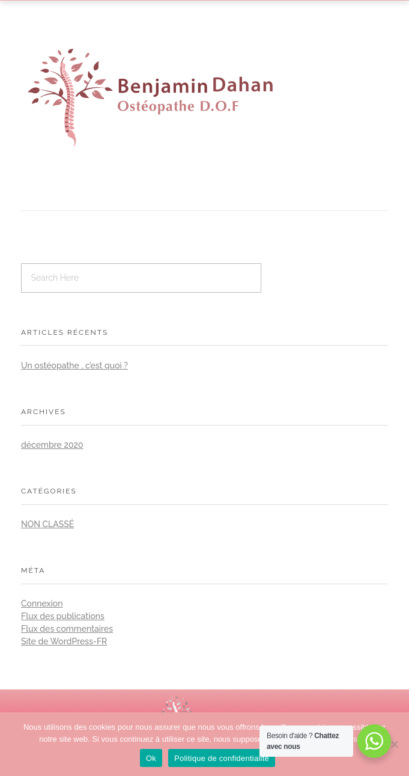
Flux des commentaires (67, 629)
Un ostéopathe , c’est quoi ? (74, 365)
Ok (151, 758)
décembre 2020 (52, 445)
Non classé (47, 524)
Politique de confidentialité (221, 758)
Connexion (42, 603)
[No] (394, 744)
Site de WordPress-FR (64, 641)
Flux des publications (63, 616)
